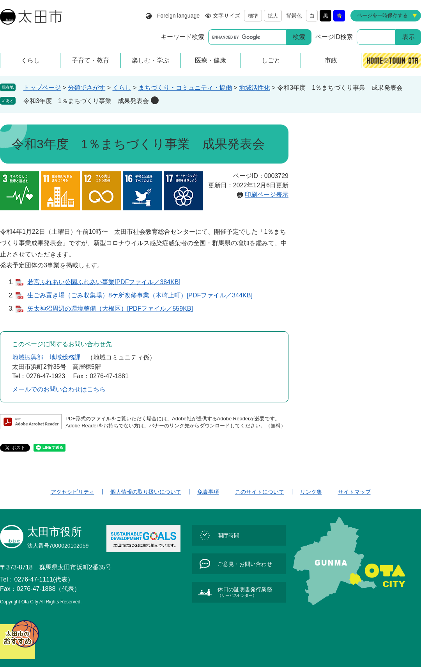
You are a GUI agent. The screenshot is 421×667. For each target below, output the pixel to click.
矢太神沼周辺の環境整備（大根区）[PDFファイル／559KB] (110, 308)
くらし (122, 87)
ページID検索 (334, 37)
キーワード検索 (182, 37)
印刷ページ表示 (266, 194)
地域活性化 (254, 87)
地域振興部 (27, 357)
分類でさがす (86, 87)
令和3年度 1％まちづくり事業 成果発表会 (86, 101)
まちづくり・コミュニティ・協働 (185, 87)
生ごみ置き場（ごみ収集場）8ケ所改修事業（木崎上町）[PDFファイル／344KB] (140, 295)
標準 (253, 16)
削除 (155, 100)
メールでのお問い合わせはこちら (59, 389)
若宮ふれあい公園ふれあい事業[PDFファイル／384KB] (103, 282)
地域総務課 (65, 357)
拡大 (273, 16)
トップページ (42, 87)
